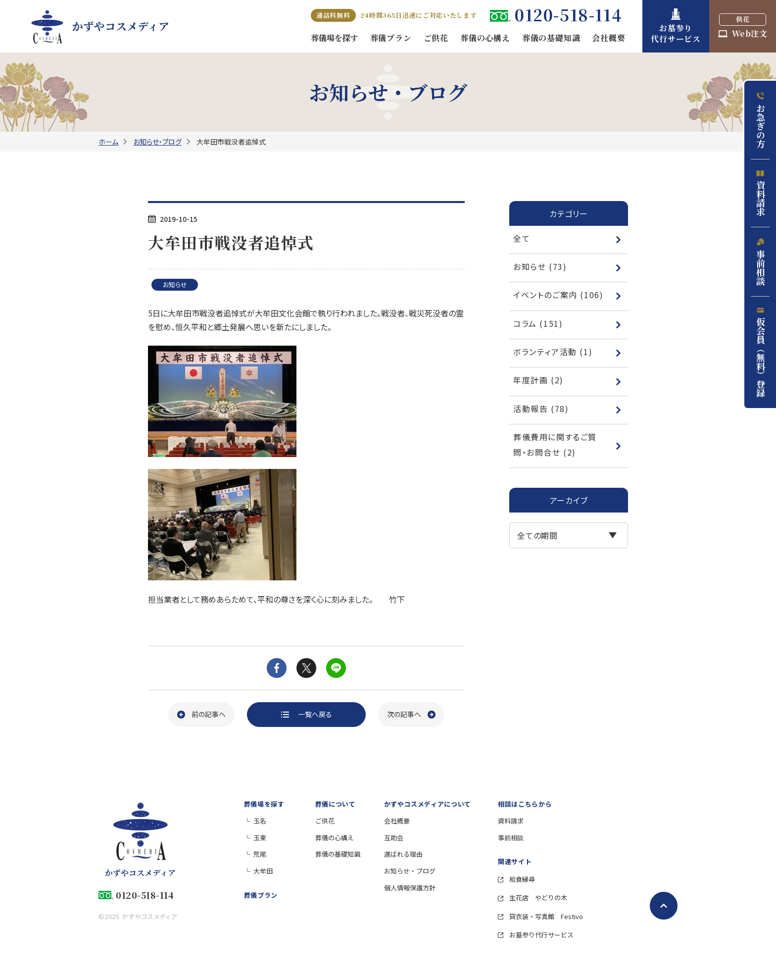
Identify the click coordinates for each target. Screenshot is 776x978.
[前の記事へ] (201, 714)
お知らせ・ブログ (157, 142)
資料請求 (760, 193)
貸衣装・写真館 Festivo (540, 916)
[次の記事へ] (411, 714)
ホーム (108, 142)
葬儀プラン (261, 895)
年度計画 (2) (567, 380)
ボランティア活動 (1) (567, 352)
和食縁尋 (516, 879)
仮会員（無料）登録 (760, 352)
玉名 (259, 820)
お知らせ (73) (567, 266)
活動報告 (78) (567, 408)
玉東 (259, 837)
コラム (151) (567, 323)
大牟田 (263, 870)
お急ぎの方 (760, 120)
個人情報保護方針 (410, 887)
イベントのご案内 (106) (567, 295)
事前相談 (760, 261)
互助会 (393, 837)
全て (567, 238)
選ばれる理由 (403, 854)
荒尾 (259, 854)
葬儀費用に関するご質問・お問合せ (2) (567, 444)
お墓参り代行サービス (536, 934)
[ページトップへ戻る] (664, 906)
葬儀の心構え (334, 837)
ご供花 (325, 820)
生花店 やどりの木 (532, 897)
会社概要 (397, 820)
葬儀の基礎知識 (337, 854)
